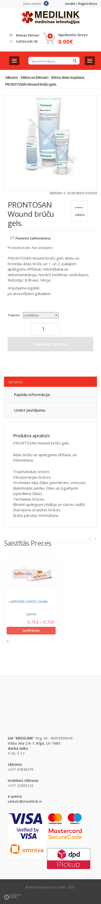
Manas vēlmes (24, 35)
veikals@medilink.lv (25, 801)
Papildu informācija (32, 394)
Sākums (11, 77)
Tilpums (14, 315)
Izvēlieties (31, 632)
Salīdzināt (23, 41)
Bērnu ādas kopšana (67, 77)
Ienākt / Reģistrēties (81, 4)
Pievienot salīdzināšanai (33, 238)
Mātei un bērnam (34, 77)
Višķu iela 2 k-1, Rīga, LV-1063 (34, 743)
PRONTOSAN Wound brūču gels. (31, 84)
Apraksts (15, 381)
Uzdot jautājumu (29, 410)
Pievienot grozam (51, 344)
